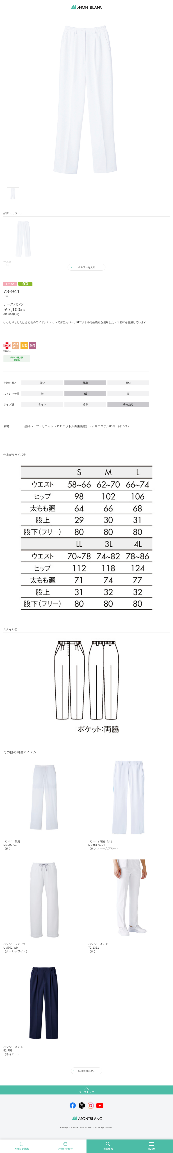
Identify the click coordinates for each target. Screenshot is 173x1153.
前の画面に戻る (86, 1070)
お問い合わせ (65, 1149)
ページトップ (86, 1092)
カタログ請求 (21, 1149)
